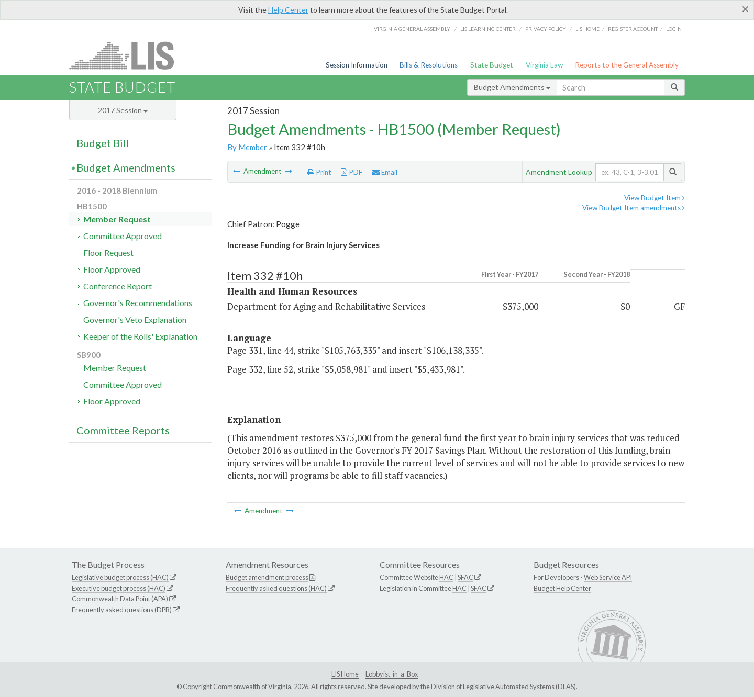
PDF (351, 172)
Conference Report (117, 286)
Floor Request (108, 252)
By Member (247, 147)
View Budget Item (654, 198)
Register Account (633, 29)
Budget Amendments (512, 87)
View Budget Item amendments (633, 208)
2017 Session (123, 110)
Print (319, 172)
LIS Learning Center (488, 29)
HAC (446, 577)
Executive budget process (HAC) (118, 588)
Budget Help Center (562, 588)
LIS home (587, 29)
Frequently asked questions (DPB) (122, 609)
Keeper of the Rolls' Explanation (140, 336)
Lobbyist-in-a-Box (391, 674)
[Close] (745, 9)
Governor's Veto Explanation (134, 319)
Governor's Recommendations (137, 303)
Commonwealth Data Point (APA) (120, 598)
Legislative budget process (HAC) (120, 577)
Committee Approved (122, 236)
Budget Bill (102, 143)
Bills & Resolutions (429, 65)
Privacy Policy (545, 29)
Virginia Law (544, 65)
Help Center (288, 9)
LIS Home (345, 674)
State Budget (491, 65)
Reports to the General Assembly (627, 65)
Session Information (356, 65)
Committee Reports (123, 430)
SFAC (465, 577)
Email (384, 172)
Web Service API (608, 577)
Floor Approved (111, 269)
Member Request (117, 219)
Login (674, 29)
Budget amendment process (267, 577)
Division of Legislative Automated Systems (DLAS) (503, 686)
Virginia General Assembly (412, 29)
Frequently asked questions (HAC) (276, 588)
